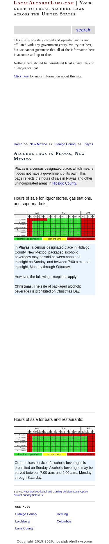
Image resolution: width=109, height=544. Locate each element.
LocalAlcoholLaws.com (44, 2)
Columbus (64, 521)
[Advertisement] (54, 110)
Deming (62, 514)
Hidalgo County (65, 144)
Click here (21, 76)
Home (18, 144)
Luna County (24, 528)
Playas (88, 144)
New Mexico (38, 144)
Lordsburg (22, 521)
